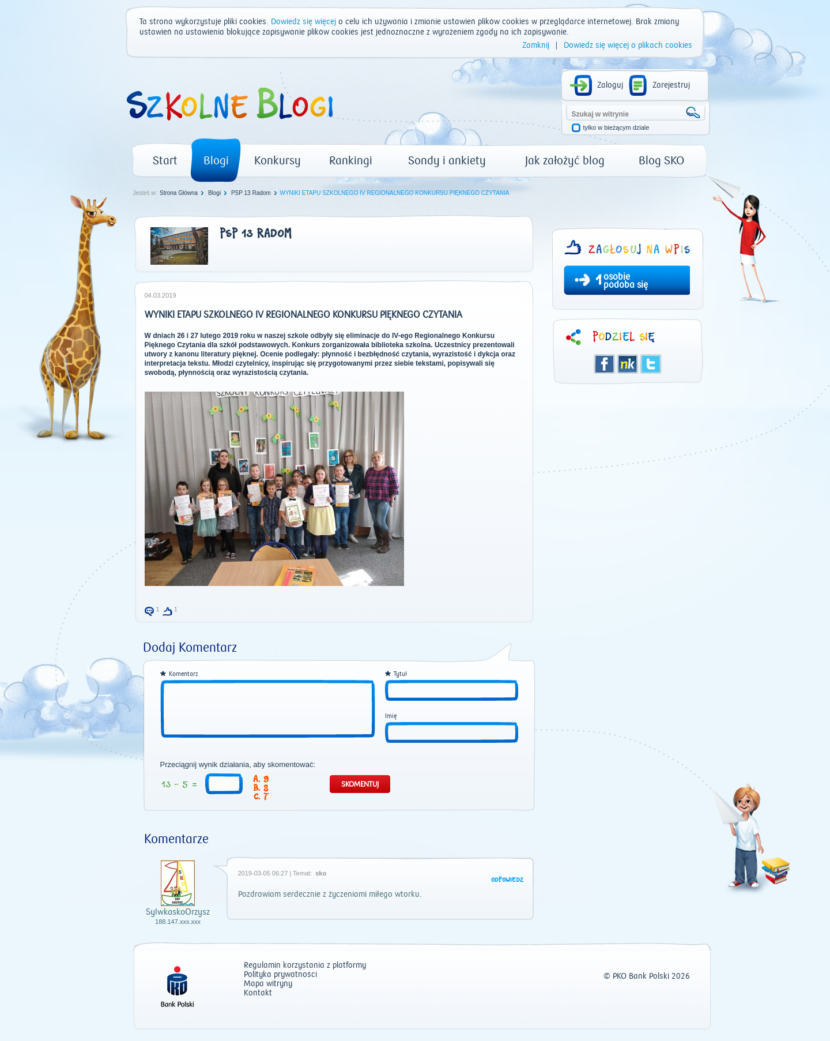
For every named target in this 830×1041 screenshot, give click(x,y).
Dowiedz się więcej (303, 22)
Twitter (651, 364)
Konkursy (277, 160)
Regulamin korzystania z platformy (305, 965)
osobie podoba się (625, 281)
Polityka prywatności (280, 975)
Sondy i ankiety (447, 160)
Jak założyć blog (565, 160)
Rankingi (350, 160)
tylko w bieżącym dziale (616, 128)
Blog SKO (661, 160)
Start (165, 160)
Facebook (605, 364)
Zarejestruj (671, 85)
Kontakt (258, 993)
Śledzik (628, 364)
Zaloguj (610, 85)
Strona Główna (179, 193)
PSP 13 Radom (251, 193)
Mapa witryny (268, 984)
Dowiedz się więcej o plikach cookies (628, 45)
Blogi (216, 160)
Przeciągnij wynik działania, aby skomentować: (238, 765)
